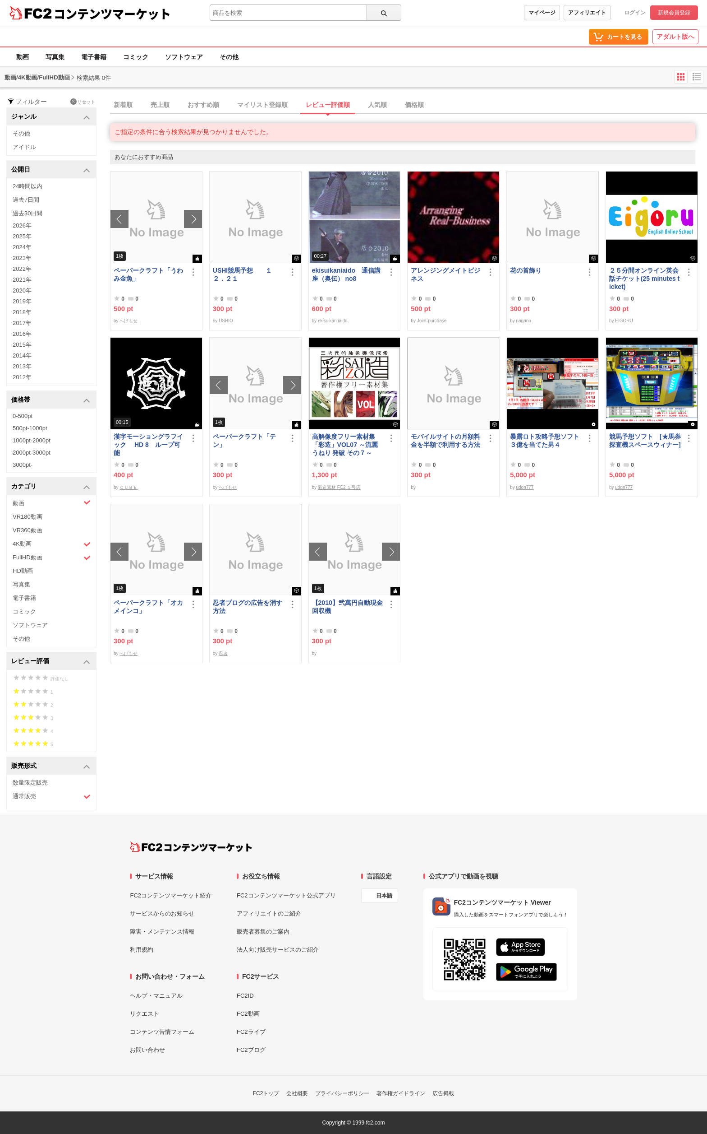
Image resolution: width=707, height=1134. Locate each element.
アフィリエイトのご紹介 (269, 913)
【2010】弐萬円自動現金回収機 (347, 606)
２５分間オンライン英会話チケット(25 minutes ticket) (644, 278)
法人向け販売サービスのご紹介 (278, 949)
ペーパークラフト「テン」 (244, 440)
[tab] (408, 105)
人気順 (377, 104)
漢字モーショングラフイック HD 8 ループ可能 (148, 444)
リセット (82, 101)
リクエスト (144, 1013)
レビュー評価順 (328, 104)
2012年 (22, 377)
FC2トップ (266, 1093)
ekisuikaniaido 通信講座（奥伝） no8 (346, 274)
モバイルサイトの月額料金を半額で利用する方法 (445, 440)
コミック (135, 56)
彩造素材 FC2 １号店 (339, 487)
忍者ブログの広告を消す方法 (247, 606)
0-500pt (22, 416)
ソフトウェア (184, 56)
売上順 (160, 104)
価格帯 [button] (50, 400)
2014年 (22, 355)
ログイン (635, 12)
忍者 (223, 653)
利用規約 (141, 949)
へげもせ (128, 320)
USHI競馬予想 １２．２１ (242, 274)
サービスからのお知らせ (162, 913)
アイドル (24, 147)
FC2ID (245, 995)
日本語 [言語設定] (384, 895)
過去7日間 (26, 199)
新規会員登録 (674, 12)
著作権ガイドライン (400, 1093)
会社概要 (297, 1093)
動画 (22, 56)
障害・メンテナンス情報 (162, 931)
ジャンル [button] (50, 117)
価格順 (414, 104)
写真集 (55, 56)
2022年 (22, 268)
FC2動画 (248, 1013)
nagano (523, 320)
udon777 (524, 487)
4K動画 (52, 544)
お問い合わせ (147, 1049)
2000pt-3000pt (31, 452)
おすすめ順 (203, 104)
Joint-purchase (432, 320)
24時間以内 (27, 186)
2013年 (22, 366)
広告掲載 (443, 1093)
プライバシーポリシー (342, 1093)
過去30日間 (27, 213)
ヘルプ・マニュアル (156, 995)
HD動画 (23, 570)
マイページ (542, 12)
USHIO (226, 320)
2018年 (22, 312)
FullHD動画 (52, 558)
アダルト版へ (675, 36)
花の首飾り (526, 270)
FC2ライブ (251, 1031)
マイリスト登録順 (262, 104)
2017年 (22, 323)
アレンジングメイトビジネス (445, 274)
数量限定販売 (30, 782)
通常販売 (52, 796)
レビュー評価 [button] (50, 661)
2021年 (22, 279)
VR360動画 (27, 530)
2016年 (22, 333)
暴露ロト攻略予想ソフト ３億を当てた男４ (546, 440)
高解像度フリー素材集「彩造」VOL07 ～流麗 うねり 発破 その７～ (345, 444)
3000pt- (22, 464)
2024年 (22, 247)
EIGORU (624, 320)
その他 (229, 56)
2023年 (22, 258)
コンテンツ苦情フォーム (162, 1031)
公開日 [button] (50, 170)
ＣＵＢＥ (128, 487)
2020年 (22, 290)
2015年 (22, 344)
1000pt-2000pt (31, 440)
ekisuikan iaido (333, 320)
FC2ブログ (251, 1049)
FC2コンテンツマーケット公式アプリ (286, 895)
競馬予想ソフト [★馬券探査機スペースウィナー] (645, 440)
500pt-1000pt (30, 428)
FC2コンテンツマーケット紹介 (170, 895)
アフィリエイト (587, 12)
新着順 (123, 104)
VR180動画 (27, 516)
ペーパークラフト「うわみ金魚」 (148, 274)
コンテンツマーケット (112, 13)
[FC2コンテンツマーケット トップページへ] (191, 847)
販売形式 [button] (50, 766)
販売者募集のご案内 (263, 931)
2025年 (22, 236)
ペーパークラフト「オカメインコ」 (148, 606)
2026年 (22, 225)
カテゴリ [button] (50, 487)
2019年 (22, 301)
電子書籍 (93, 56)
